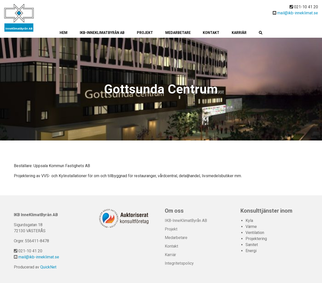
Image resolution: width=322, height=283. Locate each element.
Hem (63, 33)
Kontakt (211, 33)
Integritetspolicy (179, 263)
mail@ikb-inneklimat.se (297, 13)
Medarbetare (178, 33)
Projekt (145, 33)
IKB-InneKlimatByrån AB (102, 33)
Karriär (239, 33)
